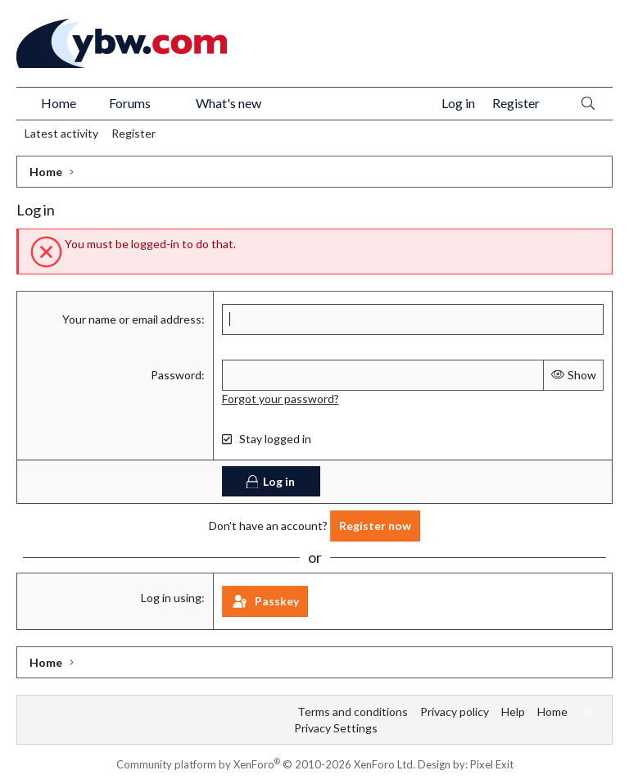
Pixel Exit (492, 764)
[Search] (588, 104)
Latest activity (61, 133)
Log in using (171, 597)
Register (133, 133)
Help (513, 711)
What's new (228, 103)
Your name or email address (131, 319)
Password (176, 374)
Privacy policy (454, 711)
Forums (130, 103)
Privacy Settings (336, 727)
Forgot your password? (280, 398)
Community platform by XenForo (265, 764)
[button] (166, 103)
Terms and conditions (352, 711)
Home (58, 103)
